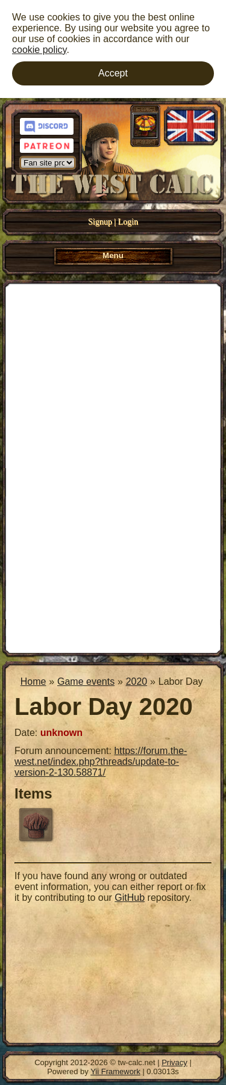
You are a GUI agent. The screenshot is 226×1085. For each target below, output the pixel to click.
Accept (113, 73)
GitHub (130, 897)
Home (33, 681)
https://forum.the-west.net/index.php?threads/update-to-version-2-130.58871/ (100, 761)
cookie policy (39, 50)
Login (128, 221)
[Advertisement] (113, 467)
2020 (137, 681)
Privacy (174, 1062)
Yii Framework (115, 1071)
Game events (86, 681)
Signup (100, 221)
